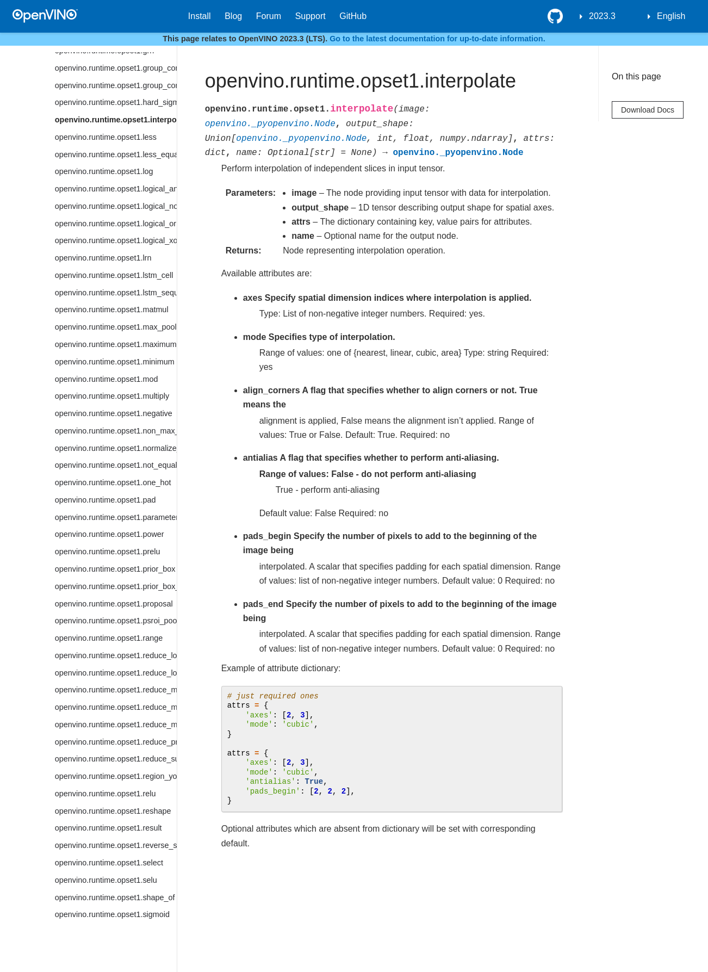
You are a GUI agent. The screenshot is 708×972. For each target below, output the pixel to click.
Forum (268, 16)
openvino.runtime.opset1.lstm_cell (114, 275)
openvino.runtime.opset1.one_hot (113, 482)
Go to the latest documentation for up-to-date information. (437, 38)
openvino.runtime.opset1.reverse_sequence (116, 845)
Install (199, 16)
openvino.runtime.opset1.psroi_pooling (116, 620)
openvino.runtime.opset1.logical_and (116, 188)
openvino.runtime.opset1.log (104, 171)
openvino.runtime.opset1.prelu (107, 551)
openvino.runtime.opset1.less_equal (116, 154)
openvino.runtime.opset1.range (109, 638)
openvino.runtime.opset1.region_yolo (116, 776)
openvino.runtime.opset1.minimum (115, 361)
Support (310, 16)
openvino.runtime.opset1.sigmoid (112, 914)
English (671, 16)
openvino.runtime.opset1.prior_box (115, 569)
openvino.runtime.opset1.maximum (116, 344)
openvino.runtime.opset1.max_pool (116, 327)
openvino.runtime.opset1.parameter (116, 517)
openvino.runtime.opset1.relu (105, 793)
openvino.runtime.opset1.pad (105, 500)
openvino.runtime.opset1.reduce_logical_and (116, 655)
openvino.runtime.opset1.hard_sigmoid (116, 102)
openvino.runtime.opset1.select (109, 862)
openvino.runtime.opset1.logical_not (116, 206)
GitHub (353, 16)
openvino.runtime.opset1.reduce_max (116, 689)
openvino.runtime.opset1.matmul (112, 309)
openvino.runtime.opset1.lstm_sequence (116, 292)
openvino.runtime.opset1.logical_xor (116, 240)
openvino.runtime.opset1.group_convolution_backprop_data (116, 85)
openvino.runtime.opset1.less (106, 137)
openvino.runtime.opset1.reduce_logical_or (116, 672)
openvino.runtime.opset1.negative (113, 413)
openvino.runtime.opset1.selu (106, 880)
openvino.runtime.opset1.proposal (114, 603)
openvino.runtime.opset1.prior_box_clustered (116, 586)
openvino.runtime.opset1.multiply (112, 396)
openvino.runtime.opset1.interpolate (116, 119)
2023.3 (602, 16)
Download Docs (647, 110)
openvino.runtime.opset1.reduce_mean (116, 707)
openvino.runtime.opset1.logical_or (115, 223)
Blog (233, 16)
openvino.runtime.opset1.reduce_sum (116, 758)
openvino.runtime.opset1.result (108, 828)
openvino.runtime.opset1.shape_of (115, 897)
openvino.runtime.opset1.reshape (113, 811)
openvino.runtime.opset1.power (109, 534)
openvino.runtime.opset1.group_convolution (116, 68)
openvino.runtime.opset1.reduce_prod (116, 742)
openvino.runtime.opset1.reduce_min (116, 724)
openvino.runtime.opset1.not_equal (116, 465)
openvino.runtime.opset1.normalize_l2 (116, 448)
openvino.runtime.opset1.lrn (103, 257)
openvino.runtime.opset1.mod (106, 379)
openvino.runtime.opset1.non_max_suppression (116, 430)
